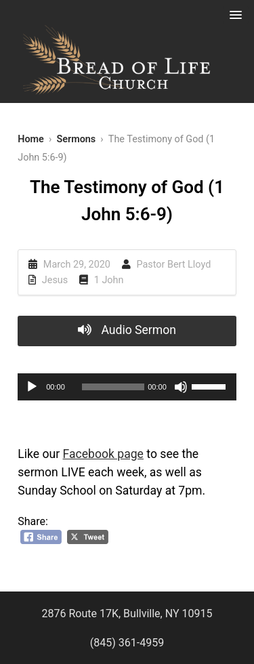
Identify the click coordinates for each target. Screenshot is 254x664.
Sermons (76, 139)
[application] (127, 386)
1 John (109, 280)
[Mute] (181, 387)
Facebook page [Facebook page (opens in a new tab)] (103, 454)
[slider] (113, 386)
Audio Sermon (127, 330)
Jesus (55, 280)
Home (31, 139)
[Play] (32, 387)
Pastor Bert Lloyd (174, 264)
